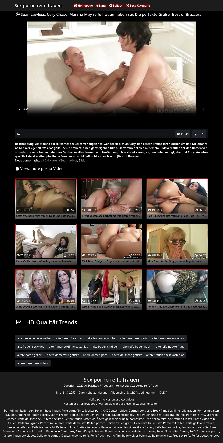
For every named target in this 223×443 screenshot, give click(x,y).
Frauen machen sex (118, 431)
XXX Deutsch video (115, 410)
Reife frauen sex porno (204, 431)
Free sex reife (181, 435)
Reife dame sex (76, 423)
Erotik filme (160, 410)
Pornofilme (11, 410)
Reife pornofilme (133, 419)
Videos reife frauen (82, 415)
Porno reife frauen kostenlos (114, 415)
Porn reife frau (195, 415)
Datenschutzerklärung (93, 392)
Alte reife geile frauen (90, 431)
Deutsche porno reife (75, 435)
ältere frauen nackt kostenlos (165, 355)
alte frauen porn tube (102, 338)
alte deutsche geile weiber (34, 338)
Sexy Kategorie (138, 5)
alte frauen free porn (69, 338)
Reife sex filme (65, 427)
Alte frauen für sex (180, 419)
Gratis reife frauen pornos (32, 415)
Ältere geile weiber (109, 419)
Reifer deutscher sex (205, 435)
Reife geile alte (161, 435)
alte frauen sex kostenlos (168, 338)
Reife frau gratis (28, 423)
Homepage (83, 5)
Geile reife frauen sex (148, 423)
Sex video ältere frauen (138, 427)
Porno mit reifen (174, 423)
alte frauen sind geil (105, 346)
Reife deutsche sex (30, 419)
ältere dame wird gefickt (63, 355)
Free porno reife (156, 419)
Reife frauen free (174, 415)
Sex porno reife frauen (38, 5)
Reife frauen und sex (148, 415)
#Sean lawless (68, 160)
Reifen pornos (96, 423)
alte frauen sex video (30, 346)
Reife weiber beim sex (136, 435)
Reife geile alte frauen (200, 423)
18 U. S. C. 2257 (66, 392)
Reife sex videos (111, 427)
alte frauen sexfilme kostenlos (68, 346)
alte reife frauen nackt (137, 346)
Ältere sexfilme (53, 419)
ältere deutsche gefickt (127, 355)
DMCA (163, 392)
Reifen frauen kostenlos (79, 419)
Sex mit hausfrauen (47, 410)
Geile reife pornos (48, 435)
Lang (101, 5)
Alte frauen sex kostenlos (28, 431)
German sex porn (139, 410)
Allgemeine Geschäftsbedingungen (134, 392)
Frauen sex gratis (193, 427)
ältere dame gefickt (30, 355)
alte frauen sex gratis (133, 338)
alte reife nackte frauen (171, 346)
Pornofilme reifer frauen (172, 431)
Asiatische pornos (143, 431)
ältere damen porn (95, 355)
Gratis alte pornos (88, 427)
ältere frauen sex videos (32, 363)
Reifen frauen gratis (120, 423)
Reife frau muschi (43, 427)
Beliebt (115, 5)
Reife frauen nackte (167, 427)
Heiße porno (97, 399)
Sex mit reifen (59, 415)
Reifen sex (26, 410)
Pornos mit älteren (52, 423)
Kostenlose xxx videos (120, 399)
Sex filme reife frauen (182, 410)
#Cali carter (50, 160)
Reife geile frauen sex (60, 431)
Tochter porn (93, 410)
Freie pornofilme (72, 410)
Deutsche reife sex (19, 427)
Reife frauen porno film (105, 435)
